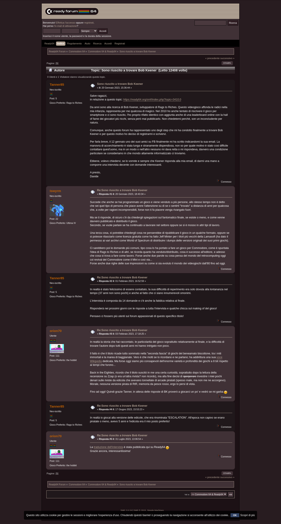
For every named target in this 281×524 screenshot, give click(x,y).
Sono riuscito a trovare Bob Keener (120, 83)
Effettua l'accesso (65, 22)
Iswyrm (55, 191)
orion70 (55, 331)
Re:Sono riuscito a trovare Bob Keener (122, 190)
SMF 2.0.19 (126, 510)
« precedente (212, 58)
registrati (89, 22)
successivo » (227, 58)
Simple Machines (155, 510)
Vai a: (187, 494)
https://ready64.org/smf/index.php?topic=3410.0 (152, 99)
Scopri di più (247, 515)
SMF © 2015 (140, 510)
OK (235, 515)
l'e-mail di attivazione (65, 26)
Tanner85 (57, 84)
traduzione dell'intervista (108, 447)
